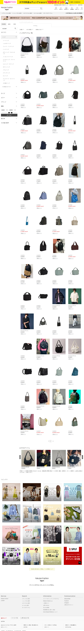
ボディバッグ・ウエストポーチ (9, 53)
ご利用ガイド (46, 599)
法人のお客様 (46, 604)
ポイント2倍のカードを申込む (51, 621)
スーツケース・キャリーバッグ (9, 79)
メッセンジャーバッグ (8, 56)
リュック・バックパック (8, 46)
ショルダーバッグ (7, 43)
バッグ (3, 37)
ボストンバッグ (6, 67)
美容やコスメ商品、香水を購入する (31, 621)
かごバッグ (5, 75)
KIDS (15, 24)
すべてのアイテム (26, 604)
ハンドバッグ (6, 49)
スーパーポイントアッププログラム (51, 595)
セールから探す (25, 601)
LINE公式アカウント (68, 601)
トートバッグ (6, 40)
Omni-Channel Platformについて (50, 608)
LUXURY (3, 597)
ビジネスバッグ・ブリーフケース (9, 60)
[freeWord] (9, 28)
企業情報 (3, 627)
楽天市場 (80, 5)
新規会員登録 (67, 595)
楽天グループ (73, 5)
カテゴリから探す (26, 599)
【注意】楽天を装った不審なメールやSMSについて (42, 565)
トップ (20, 22)
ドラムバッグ (6, 69)
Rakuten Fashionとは (47, 597)
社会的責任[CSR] (17, 627)
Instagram (66, 599)
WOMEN (4, 24)
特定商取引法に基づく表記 (49, 606)
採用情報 (24, 627)
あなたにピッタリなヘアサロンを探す (8, 621)
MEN (9, 24)
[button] (28, 456)
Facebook (66, 597)
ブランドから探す (26, 595)
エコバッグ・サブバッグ (8, 64)
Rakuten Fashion (4, 595)
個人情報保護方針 (9, 627)
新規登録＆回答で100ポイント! (61, 5)
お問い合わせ (46, 601)
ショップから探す (26, 597)
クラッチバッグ (6, 72)
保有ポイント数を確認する (70, 621)
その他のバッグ (6, 83)
